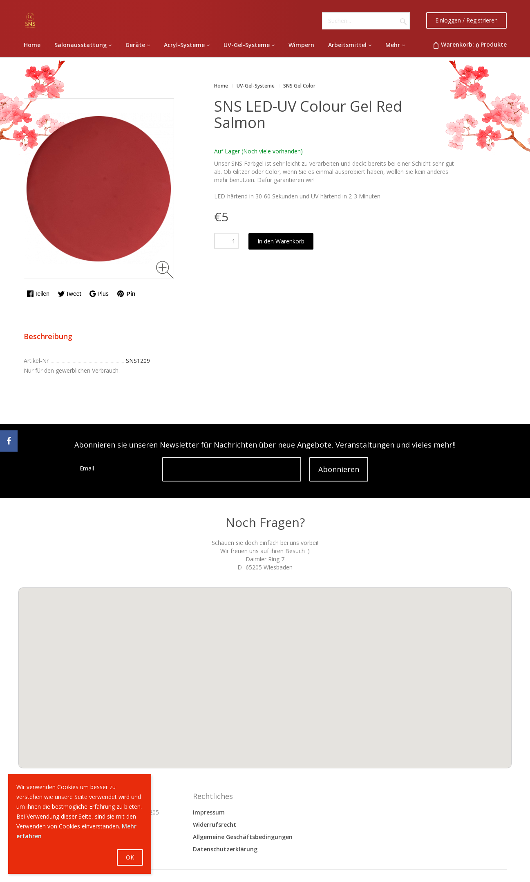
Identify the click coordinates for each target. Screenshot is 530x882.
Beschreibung (48, 336)
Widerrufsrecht (214, 824)
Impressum (209, 812)
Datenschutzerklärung (225, 849)
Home (221, 85)
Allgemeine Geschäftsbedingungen (243, 837)
